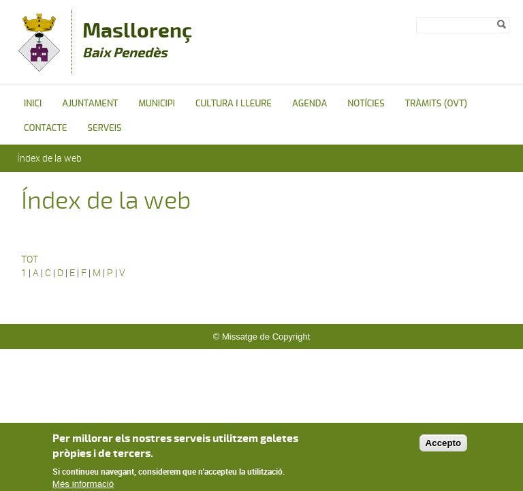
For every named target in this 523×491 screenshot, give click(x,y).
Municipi (156, 103)
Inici (33, 103)
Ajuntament (90, 103)
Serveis (104, 128)
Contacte (45, 128)
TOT (29, 258)
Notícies (366, 103)
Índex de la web (49, 157)
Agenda (309, 103)
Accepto (444, 448)
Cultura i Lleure (233, 103)
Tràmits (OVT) (436, 103)
